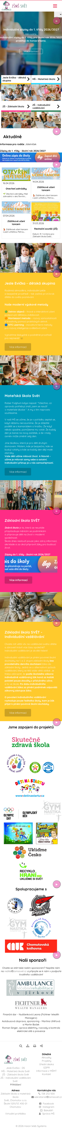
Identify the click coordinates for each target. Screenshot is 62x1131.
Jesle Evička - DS (15, 1067)
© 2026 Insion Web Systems (31, 1126)
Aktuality (46, 1057)
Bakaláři (46, 1110)
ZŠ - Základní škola (16, 106)
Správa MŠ (47, 1113)
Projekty (46, 1060)
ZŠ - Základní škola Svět (15, 1074)
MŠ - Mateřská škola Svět (15, 1071)
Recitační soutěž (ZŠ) (46, 228)
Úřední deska (46, 1064)
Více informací (31, 51)
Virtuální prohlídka (15, 1113)
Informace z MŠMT (46, 1070)
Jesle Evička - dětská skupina (16, 79)
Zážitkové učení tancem (46, 189)
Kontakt (46, 1074)
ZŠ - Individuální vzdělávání (46, 106)
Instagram (46, 1106)
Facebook (48, 1103)
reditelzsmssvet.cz (15, 971)
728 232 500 (48, 1093)
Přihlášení (15, 1084)
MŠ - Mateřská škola (46, 79)
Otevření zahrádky (16, 188)
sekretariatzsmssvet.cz (48, 1097)
